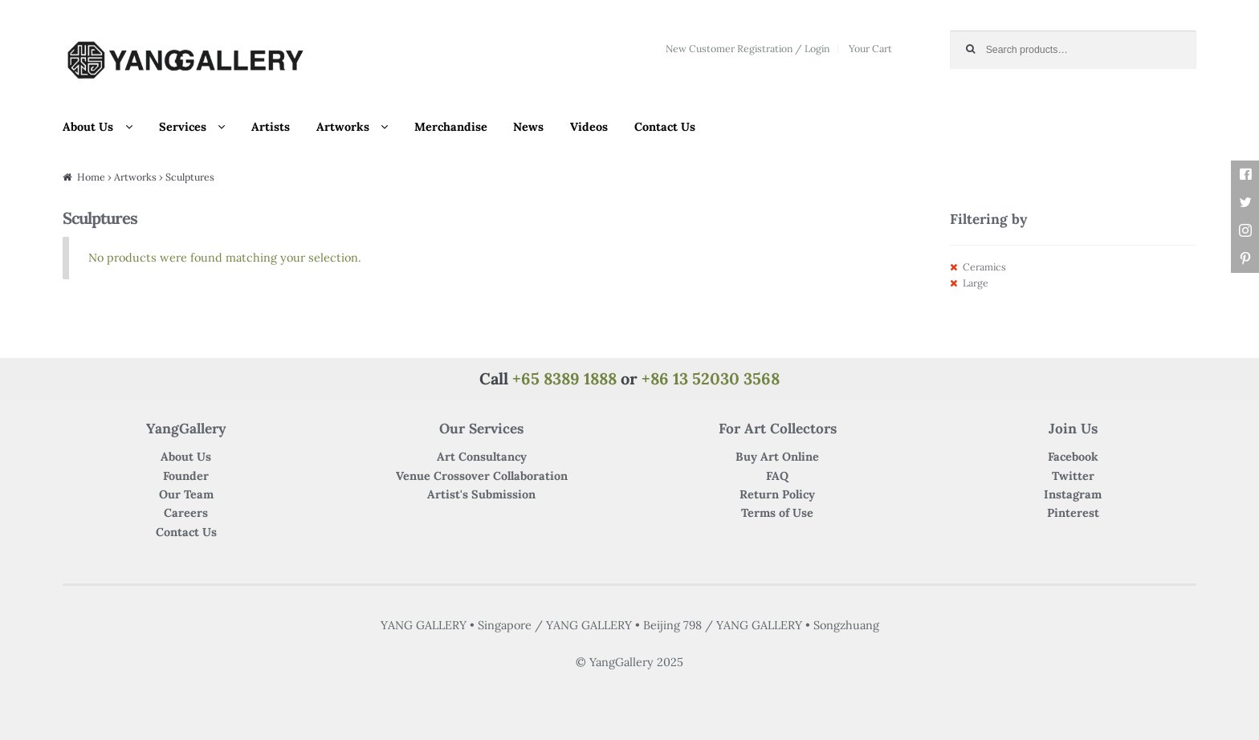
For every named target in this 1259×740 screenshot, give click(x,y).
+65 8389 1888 (564, 378)
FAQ (777, 476)
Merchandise (450, 127)
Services (182, 127)
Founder (186, 476)
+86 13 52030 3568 (711, 378)
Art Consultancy (482, 456)
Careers (186, 513)
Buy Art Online (777, 456)
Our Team (186, 494)
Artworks (342, 127)
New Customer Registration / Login (747, 49)
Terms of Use (777, 513)
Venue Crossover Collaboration (482, 476)
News (528, 127)
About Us (88, 127)
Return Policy (777, 494)
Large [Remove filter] (975, 283)
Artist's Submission (481, 494)
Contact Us (664, 127)
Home (91, 177)
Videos (589, 127)
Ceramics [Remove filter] (984, 267)
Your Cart (870, 49)
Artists (270, 127)
